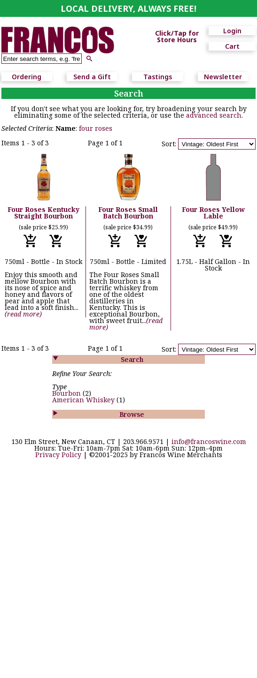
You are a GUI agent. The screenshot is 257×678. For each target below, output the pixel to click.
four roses (95, 128)
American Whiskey (84, 399)
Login (232, 30)
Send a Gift (92, 76)
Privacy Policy (58, 454)
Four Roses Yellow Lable (213, 212)
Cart (232, 46)
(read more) (23, 313)
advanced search (213, 115)
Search (132, 359)
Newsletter (223, 76)
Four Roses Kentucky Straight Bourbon (43, 212)
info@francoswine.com (208, 441)
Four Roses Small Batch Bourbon (128, 212)
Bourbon (67, 393)
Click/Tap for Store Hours (177, 36)
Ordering (26, 76)
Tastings (157, 76)
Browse (131, 414)
